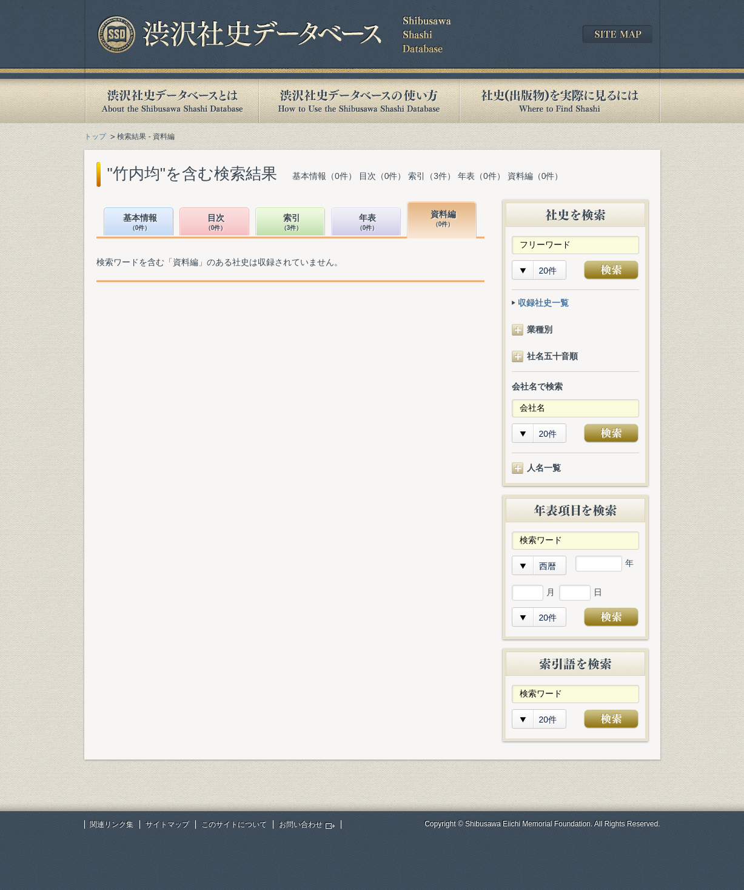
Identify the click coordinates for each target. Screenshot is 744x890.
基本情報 (140, 223)
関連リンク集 (111, 824)
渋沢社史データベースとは (171, 101)
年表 (367, 223)
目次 (215, 223)
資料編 (443, 219)
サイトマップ (167, 824)
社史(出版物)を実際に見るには (559, 101)
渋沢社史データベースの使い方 (359, 101)
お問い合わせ (301, 824)
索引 (291, 223)
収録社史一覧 (543, 303)
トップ (95, 136)
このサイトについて (234, 824)
